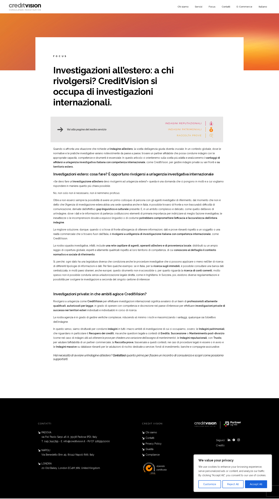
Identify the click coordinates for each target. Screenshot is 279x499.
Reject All (233, 484)
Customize (209, 484)
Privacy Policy (152, 443)
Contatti (226, 6)
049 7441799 (51, 441)
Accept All (256, 484)
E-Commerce (244, 6)
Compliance (151, 455)
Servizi (198, 6)
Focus (212, 6)
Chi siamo (183, 6)
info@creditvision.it (74, 441)
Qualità (147, 449)
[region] (233, 473)
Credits (219, 445)
